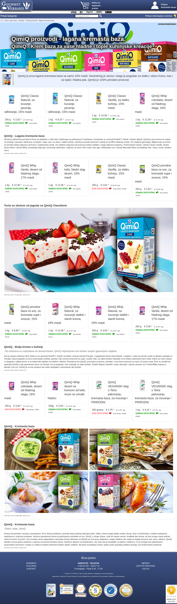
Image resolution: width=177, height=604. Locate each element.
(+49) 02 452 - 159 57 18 (88, 566)
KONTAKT (31, 569)
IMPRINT (146, 563)
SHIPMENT (31, 563)
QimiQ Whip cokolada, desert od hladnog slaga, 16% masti (153, 103)
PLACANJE (31, 566)
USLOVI (145, 569)
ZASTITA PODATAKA (145, 566)
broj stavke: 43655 (119, 413)
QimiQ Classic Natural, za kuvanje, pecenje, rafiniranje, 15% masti (21, 103)
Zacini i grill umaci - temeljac (14, 21)
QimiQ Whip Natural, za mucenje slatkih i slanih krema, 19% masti (67, 314)
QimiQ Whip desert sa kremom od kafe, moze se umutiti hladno (67, 390)
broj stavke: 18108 (119, 189)
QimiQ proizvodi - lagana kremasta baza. (40, 21)
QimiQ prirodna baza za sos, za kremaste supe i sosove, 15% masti (153, 173)
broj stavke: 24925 (32, 409)
